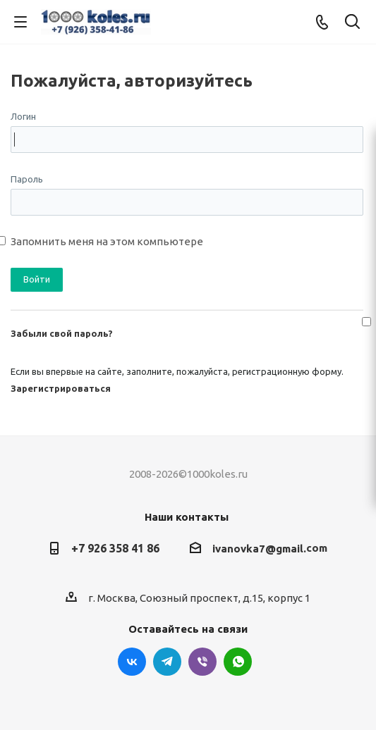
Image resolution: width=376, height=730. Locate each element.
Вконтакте (132, 662)
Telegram (167, 662)
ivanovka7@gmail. (259, 549)
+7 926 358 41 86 (115, 548)
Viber (202, 662)
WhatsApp (238, 662)
